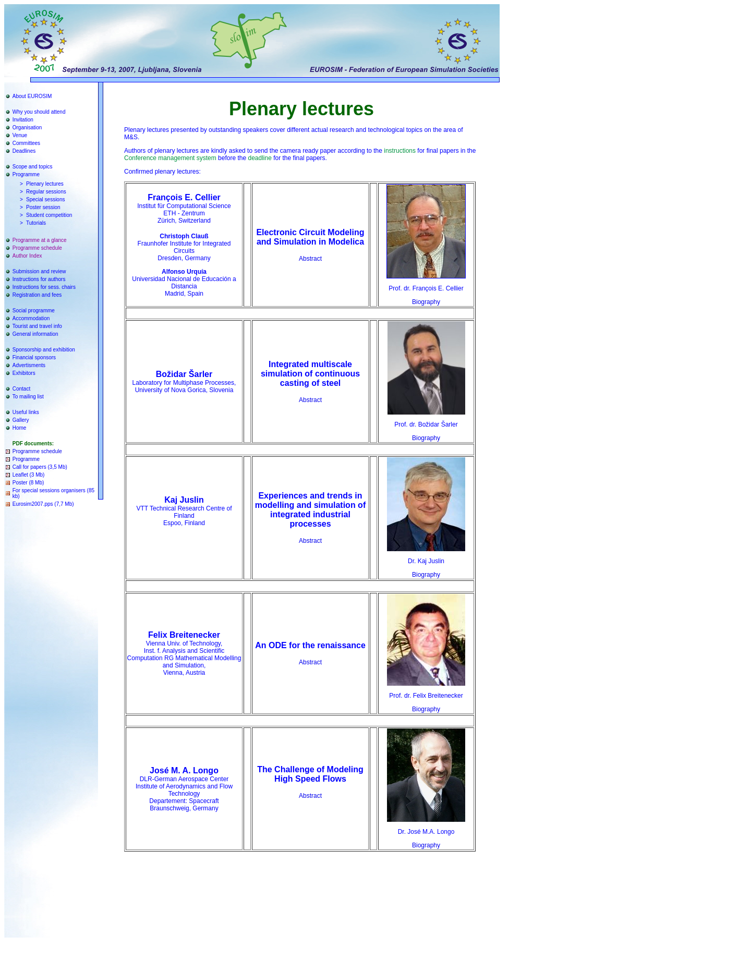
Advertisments (29, 365)
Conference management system (170, 158)
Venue (20, 135)
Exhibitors (24, 373)
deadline (259, 158)
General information (35, 334)
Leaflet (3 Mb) (29, 475)
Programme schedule (37, 248)
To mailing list (28, 396)
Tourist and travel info (37, 326)
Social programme (34, 310)
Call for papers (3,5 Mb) (40, 467)
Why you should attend (39, 112)
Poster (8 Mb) (28, 482)
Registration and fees (37, 295)
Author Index (27, 256)
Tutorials (36, 223)
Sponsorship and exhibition (44, 350)
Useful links (26, 412)
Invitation (23, 120)
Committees (26, 143)
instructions (400, 150)
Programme (26, 174)
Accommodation (31, 318)
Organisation (27, 127)
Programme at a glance (40, 240)
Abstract (310, 258)
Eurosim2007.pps (33, 504)
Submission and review (39, 271)
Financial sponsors (34, 357)
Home (20, 428)
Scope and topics (33, 166)
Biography (426, 302)
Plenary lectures (45, 184)
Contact (21, 389)
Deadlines (24, 151)
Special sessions (45, 199)
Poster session (43, 207)
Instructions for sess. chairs (44, 287)
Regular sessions (46, 192)
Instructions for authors (39, 279)
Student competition (49, 215)
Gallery (21, 420)
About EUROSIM (32, 96)
